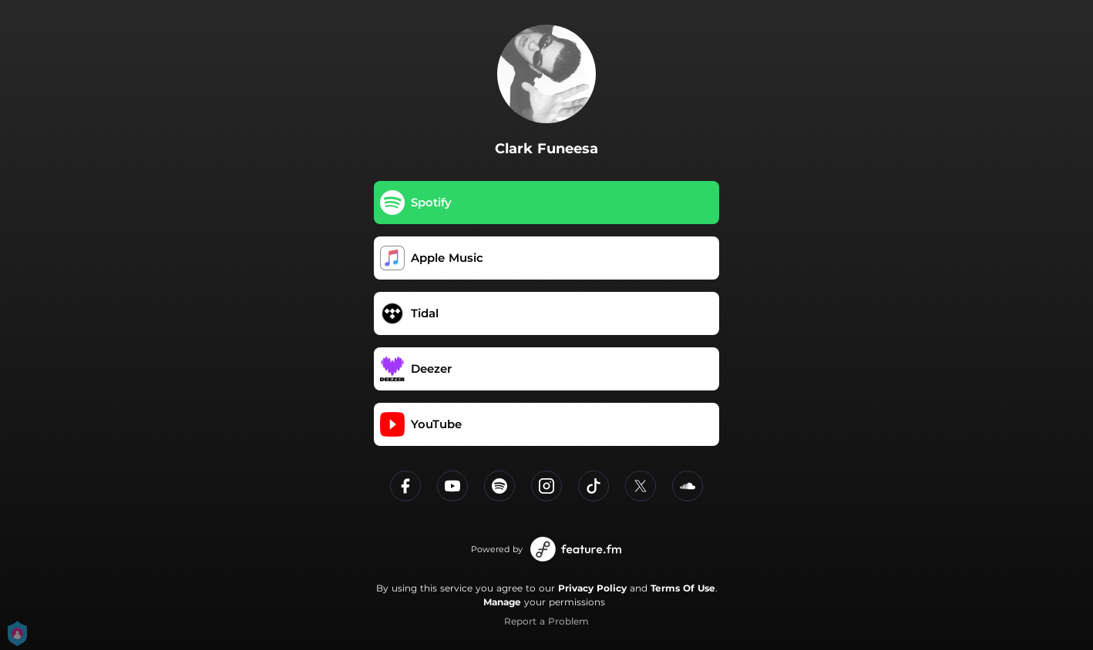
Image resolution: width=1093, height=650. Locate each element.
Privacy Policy (592, 588)
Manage (502, 602)
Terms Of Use (683, 588)
